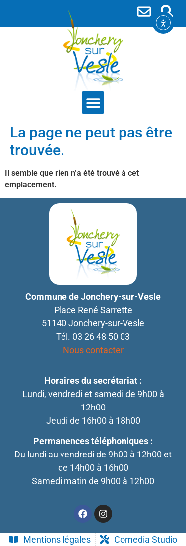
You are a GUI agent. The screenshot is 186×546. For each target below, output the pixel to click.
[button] (167, 11)
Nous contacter (93, 350)
